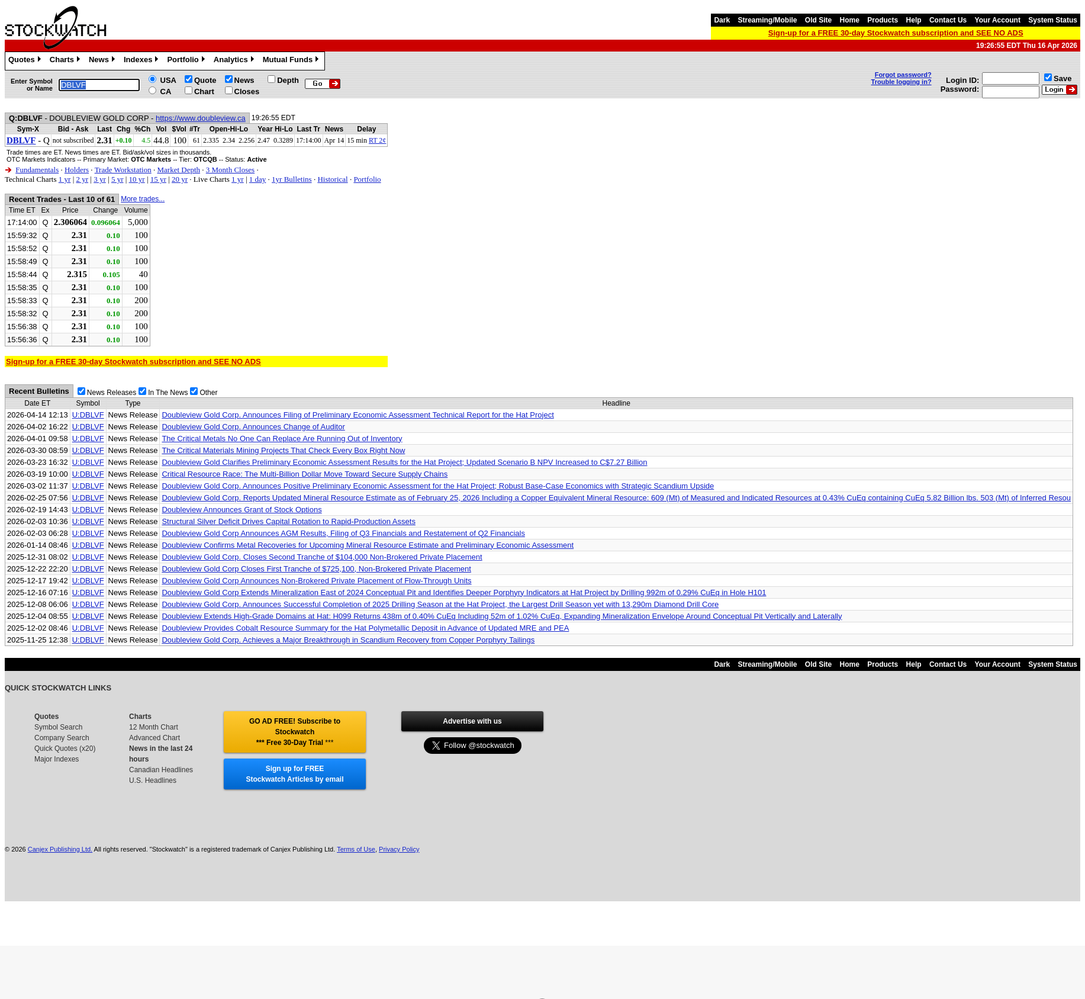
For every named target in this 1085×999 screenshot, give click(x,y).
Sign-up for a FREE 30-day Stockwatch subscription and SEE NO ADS (895, 32)
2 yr (82, 179)
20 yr (180, 179)
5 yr (117, 179)
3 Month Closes (230, 169)
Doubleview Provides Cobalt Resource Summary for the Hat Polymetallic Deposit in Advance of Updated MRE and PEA (365, 628)
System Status (1052, 20)
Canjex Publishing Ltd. (60, 849)
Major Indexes (56, 759)
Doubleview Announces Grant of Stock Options (241, 509)
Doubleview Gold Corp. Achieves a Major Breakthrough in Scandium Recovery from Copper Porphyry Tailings (348, 639)
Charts (66, 61)
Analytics (235, 61)
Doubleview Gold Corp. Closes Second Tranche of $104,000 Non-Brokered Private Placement (322, 556)
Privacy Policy (399, 849)
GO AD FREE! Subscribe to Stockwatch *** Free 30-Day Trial (294, 732)
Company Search (61, 738)
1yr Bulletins (292, 179)
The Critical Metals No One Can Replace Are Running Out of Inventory (282, 438)
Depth (288, 80)
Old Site (818, 20)
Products (882, 20)
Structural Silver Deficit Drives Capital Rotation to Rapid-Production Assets (288, 521)
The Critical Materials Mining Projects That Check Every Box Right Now (283, 450)
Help (914, 20)
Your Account (997, 20)
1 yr (65, 179)
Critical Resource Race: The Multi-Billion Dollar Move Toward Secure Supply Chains (304, 474)
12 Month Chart (153, 727)
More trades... (143, 199)
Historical (332, 179)
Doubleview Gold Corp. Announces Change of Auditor (253, 426)
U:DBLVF (88, 414)
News (103, 61)
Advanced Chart (154, 738)
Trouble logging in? (901, 81)
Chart (204, 91)
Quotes (26, 61)
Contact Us (948, 20)
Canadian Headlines (161, 770)
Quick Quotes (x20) (64, 748)
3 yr (100, 179)
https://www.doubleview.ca (201, 118)
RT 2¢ (377, 140)
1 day (257, 179)
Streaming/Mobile (767, 20)
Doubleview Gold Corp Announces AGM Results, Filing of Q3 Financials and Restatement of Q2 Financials (343, 533)
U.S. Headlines (152, 780)
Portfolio (187, 61)
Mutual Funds (292, 61)
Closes (247, 91)
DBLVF (21, 140)
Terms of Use (356, 849)
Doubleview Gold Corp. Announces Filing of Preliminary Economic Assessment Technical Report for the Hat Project (357, 414)
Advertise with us (472, 721)
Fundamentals (37, 169)
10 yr (137, 179)
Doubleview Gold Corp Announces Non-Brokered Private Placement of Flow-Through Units (316, 580)
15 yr (158, 179)
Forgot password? (903, 74)
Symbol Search (58, 727)
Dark (722, 20)
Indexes (142, 61)
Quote (205, 80)
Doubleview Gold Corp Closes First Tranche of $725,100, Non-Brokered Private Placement (316, 568)
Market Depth (178, 169)
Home (849, 20)
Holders (77, 169)
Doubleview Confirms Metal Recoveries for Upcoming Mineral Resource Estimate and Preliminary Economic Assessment (368, 545)
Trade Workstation (123, 169)
